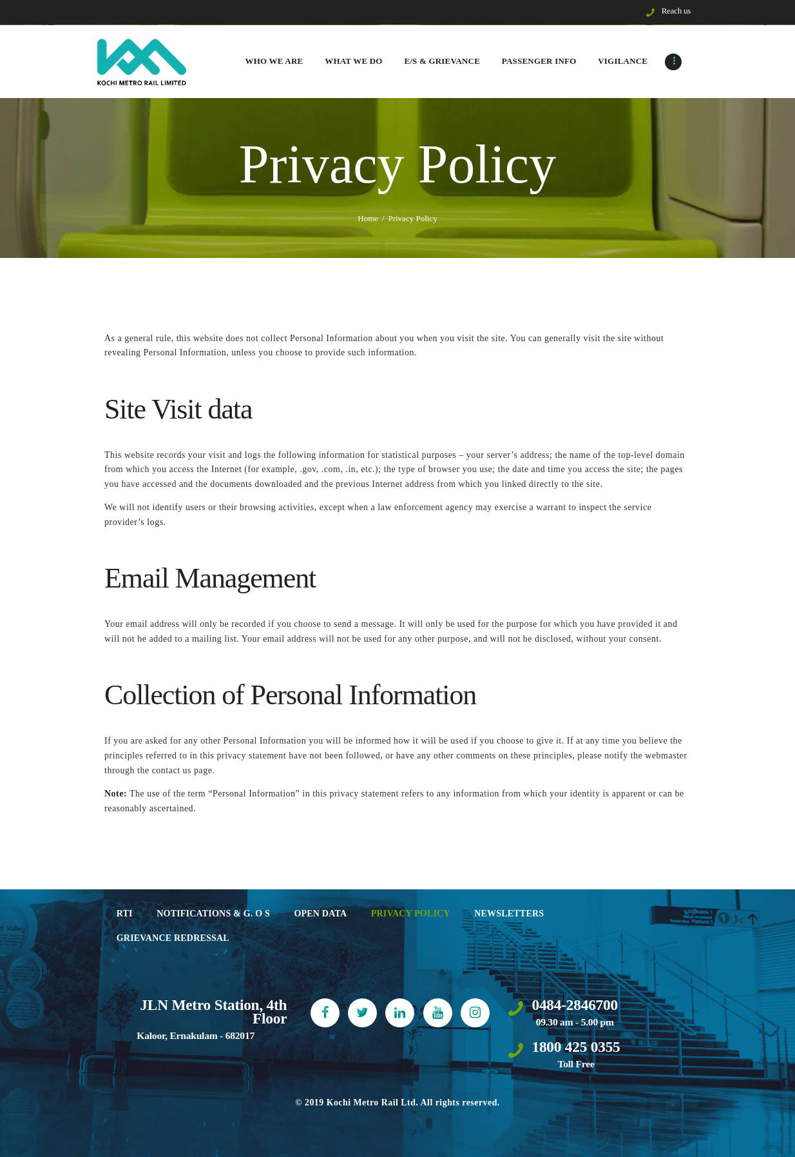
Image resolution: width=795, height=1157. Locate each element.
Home (368, 218)
